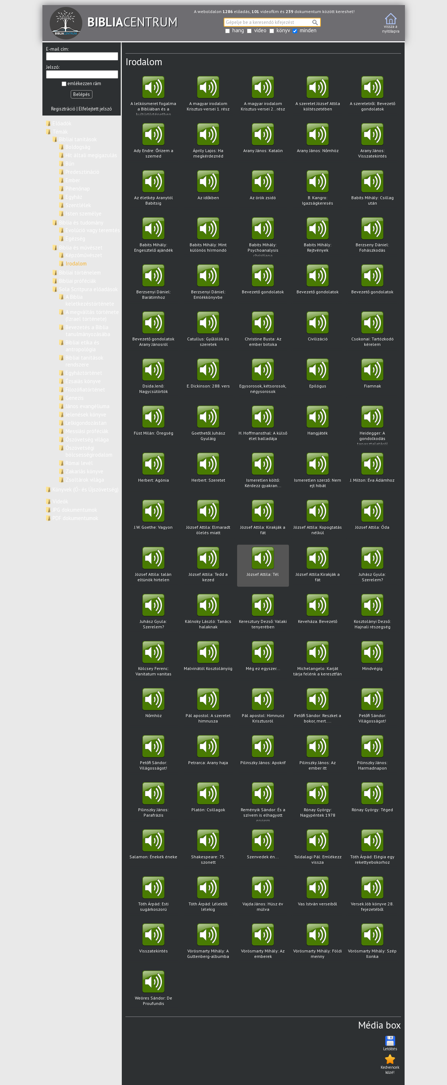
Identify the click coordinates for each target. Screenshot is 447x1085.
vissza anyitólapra (391, 23)
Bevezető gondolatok (263, 284)
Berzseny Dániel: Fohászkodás (372, 237)
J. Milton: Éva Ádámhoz (372, 472)
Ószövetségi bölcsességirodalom (89, 451)
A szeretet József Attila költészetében (317, 96)
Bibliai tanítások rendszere (84, 361)
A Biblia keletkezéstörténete (90, 300)
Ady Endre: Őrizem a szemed (153, 143)
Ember (73, 180)
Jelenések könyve (86, 414)
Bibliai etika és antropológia (82, 346)
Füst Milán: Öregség (153, 425)
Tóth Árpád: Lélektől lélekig (208, 896)
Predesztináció (82, 171)
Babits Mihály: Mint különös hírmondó (208, 237)
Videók (60, 501)
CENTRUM (114, 22)
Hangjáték (317, 425)
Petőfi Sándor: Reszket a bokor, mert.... (317, 708)
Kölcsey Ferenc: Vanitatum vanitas (153, 661)
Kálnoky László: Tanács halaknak (208, 614)
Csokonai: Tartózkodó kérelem (372, 331)
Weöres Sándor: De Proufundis (153, 990)
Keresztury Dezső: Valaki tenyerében (263, 614)
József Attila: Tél (263, 566)
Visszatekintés (153, 943)
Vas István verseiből (317, 896)
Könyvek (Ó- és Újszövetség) (86, 489)
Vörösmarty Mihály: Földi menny (317, 943)
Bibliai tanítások (78, 139)
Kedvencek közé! (390, 1064)
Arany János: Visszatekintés (372, 143)
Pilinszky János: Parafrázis (153, 802)
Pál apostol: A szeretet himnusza (208, 708)
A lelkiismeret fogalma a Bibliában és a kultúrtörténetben (153, 96)
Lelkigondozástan (86, 422)
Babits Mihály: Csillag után (372, 190)
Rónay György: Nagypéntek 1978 (317, 802)
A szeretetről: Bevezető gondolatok (372, 96)
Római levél (79, 463)
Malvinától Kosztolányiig (208, 661)
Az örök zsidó (263, 190)
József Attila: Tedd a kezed (208, 566)
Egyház (74, 196)
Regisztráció (63, 109)
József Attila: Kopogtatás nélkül (317, 519)
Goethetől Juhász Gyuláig (208, 425)
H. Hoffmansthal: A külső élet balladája (263, 425)
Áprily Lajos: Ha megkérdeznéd (208, 143)
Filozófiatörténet (85, 389)
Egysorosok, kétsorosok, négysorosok (263, 378)
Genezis (75, 397)
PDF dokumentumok (75, 518)
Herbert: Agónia (153, 472)
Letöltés (390, 1043)
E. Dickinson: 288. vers (208, 378)
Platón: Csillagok (208, 802)
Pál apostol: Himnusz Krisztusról (263, 708)
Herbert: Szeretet (208, 472)
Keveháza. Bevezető (317, 614)
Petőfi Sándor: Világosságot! (372, 708)
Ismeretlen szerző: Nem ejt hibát (317, 472)
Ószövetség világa (87, 439)
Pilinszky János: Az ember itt (317, 755)
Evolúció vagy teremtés (93, 230)
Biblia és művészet (81, 247)
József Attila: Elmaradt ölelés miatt (208, 519)
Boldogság (78, 146)
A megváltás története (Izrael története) (92, 315)
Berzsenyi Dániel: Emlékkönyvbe (208, 284)
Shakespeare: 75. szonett (208, 849)
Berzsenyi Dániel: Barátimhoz (153, 284)
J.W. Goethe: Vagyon (153, 519)
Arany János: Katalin (263, 143)
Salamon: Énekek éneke (153, 849)
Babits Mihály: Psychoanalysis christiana (263, 237)
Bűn (70, 163)
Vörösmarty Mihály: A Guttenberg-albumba (208, 943)
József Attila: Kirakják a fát (263, 519)
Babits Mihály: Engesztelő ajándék (153, 237)
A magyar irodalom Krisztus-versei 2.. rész (263, 96)
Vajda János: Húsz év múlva (263, 896)
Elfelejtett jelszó (95, 109)
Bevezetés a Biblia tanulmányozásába (88, 331)
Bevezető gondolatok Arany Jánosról (153, 331)
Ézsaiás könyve (83, 381)
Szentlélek (78, 205)
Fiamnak (372, 378)
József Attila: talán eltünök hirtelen (153, 566)
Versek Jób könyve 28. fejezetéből (372, 896)
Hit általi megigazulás (91, 155)
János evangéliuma (87, 406)
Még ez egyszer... (263, 661)
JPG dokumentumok (75, 509)
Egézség (75, 238)
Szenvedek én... (263, 849)
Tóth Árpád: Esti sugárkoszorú (153, 896)
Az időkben (208, 190)
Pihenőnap (78, 188)
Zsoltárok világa (85, 479)
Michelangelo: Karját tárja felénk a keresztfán (317, 661)
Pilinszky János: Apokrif (263, 755)
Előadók (62, 123)
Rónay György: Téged (372, 802)
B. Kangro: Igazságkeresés (317, 190)
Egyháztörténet (84, 372)
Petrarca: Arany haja (208, 755)
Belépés (81, 94)
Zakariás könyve (84, 471)
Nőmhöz (153, 708)
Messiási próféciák (87, 431)
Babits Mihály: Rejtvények (317, 237)
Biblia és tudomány (81, 222)
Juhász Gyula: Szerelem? (372, 566)
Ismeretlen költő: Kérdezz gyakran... (263, 472)
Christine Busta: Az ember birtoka (263, 331)
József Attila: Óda (372, 519)
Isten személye (84, 213)
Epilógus (317, 378)
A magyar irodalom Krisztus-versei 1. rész (208, 96)
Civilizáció (317, 331)
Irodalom (76, 263)
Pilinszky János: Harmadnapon (372, 755)
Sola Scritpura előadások (88, 289)
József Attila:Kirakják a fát (317, 566)
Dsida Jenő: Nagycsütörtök (153, 378)
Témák (60, 131)
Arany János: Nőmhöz (317, 143)
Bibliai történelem (80, 272)
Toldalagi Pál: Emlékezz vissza (317, 849)
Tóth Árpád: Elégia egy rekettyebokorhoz (372, 849)
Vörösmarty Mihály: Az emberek (263, 943)
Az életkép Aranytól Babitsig (153, 190)
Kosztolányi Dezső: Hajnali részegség (372, 614)
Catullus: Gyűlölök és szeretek (208, 331)
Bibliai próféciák (77, 280)
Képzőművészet (84, 255)
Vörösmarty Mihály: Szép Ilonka (372, 943)
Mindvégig (372, 661)
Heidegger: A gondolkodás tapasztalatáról (372, 425)
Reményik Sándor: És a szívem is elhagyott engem (263, 802)
